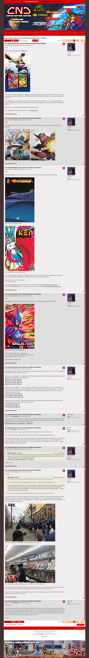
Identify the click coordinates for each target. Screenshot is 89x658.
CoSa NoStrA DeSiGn (39, 634)
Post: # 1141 (8, 449)
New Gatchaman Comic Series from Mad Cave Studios (25, 38)
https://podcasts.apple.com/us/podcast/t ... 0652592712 (19, 423)
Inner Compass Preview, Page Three (14, 397)
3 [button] (72, 40)
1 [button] (68, 40)
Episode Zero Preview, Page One (13, 379)
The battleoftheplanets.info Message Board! (52, 1)
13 (70, 602)
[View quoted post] (20, 453)
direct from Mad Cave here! (50, 284)
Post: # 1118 (8, 45)
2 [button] (70, 40)
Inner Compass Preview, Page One (14, 394)
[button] (63, 41)
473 (70, 54)
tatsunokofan (70, 601)
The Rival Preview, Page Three (13, 407)
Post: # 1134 (8, 169)
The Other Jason (70, 51)
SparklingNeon (70, 414)
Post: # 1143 (8, 602)
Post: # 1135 (8, 295)
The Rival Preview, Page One (12, 403)
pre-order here (34, 110)
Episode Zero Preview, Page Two (13, 380)
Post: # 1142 (8, 471)
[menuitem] (13, 32)
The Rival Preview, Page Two (12, 405)
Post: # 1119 (8, 119)
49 (70, 429)
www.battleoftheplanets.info (11, 113)
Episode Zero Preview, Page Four (13, 384)
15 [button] (81, 40)
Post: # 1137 (8, 416)
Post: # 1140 (8, 429)
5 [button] (76, 40)
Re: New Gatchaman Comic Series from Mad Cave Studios (25, 43)
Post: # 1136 (8, 368)
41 (70, 416)
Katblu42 (69, 427)
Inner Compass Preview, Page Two (14, 395)
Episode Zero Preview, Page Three (14, 382)
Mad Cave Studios (9, 174)
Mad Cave (24, 50)
